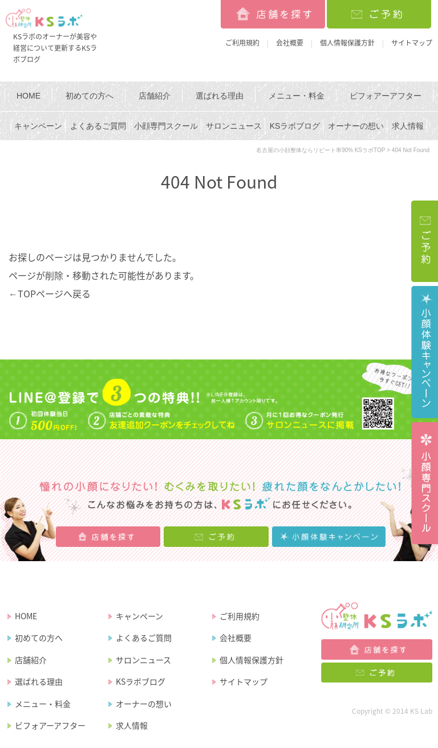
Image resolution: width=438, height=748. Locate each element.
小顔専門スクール (166, 125)
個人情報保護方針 (347, 43)
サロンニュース (234, 125)
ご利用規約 (242, 43)
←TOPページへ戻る (50, 293)
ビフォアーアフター (385, 95)
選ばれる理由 (220, 95)
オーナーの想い (356, 125)
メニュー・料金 (297, 95)
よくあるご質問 (98, 125)
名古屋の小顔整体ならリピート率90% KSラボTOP (321, 150)
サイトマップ (411, 43)
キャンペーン (38, 125)
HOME (28, 95)
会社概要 (289, 43)
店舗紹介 (155, 95)
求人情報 (408, 125)
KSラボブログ (295, 125)
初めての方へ (89, 95)
